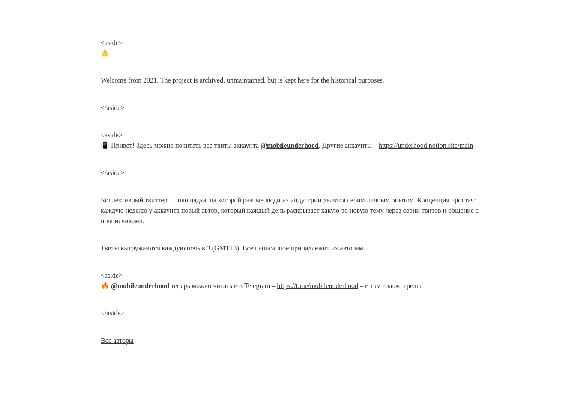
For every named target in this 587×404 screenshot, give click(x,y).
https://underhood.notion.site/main (426, 145)
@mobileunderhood (290, 145)
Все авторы (117, 340)
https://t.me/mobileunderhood (317, 285)
